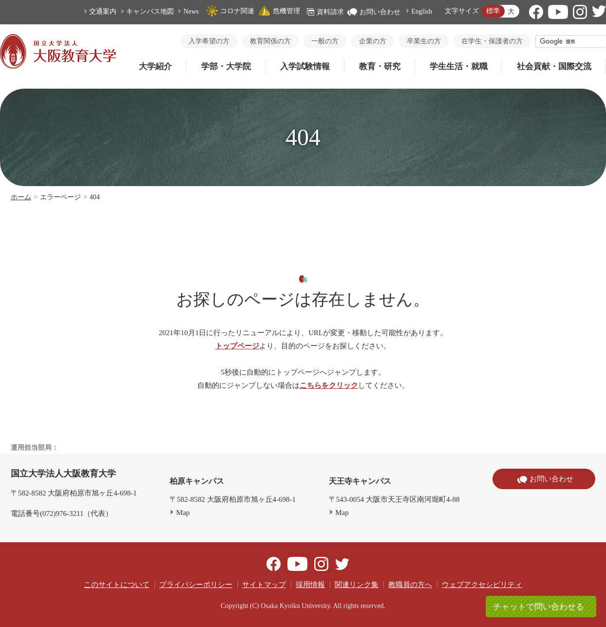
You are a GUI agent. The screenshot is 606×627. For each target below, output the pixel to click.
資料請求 (325, 12)
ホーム (21, 197)
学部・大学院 (226, 66)
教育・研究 (379, 66)
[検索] (571, 41)
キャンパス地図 (150, 11)
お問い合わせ (373, 12)
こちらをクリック (329, 385)
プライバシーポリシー (195, 585)
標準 (493, 11)
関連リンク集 (357, 585)
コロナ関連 (230, 11)
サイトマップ (264, 585)
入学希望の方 (209, 41)
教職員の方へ (410, 585)
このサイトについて (117, 585)
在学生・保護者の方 (492, 41)
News (191, 11)
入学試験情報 (305, 66)
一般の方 (325, 41)
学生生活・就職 (459, 66)
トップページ (237, 346)
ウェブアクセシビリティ (482, 585)
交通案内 (102, 11)
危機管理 (279, 11)
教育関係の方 (270, 41)
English (421, 11)
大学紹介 (155, 66)
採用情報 (310, 585)
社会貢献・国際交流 (554, 66)
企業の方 (372, 41)
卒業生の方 (424, 41)
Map (183, 512)
